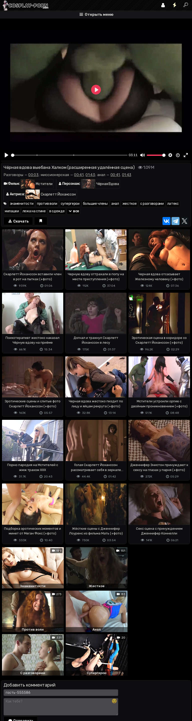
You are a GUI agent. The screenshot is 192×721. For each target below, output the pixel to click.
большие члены (95, 204)
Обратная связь (53, 697)
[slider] (69, 155)
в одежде (57, 211)
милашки (12, 211)
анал (115, 204)
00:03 (33, 175)
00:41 (79, 175)
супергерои (70, 204)
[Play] (6, 155)
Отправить (21, 677)
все (73, 211)
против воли (47, 204)
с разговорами (152, 204)
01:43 (90, 175)
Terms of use (27, 697)
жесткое (129, 204)
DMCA (9, 697)
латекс (173, 204)
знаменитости (22, 204)
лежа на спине (34, 211)
